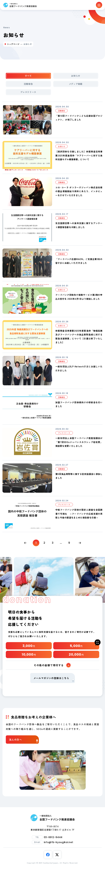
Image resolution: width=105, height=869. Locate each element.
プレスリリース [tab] (28, 92)
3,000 (28, 645)
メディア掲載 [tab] (76, 83)
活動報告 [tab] (28, 83)
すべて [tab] (28, 75)
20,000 (76, 654)
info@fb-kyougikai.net (58, 842)
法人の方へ (23, 740)
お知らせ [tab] (75, 75)
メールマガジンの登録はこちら (54, 679)
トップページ (13, 44)
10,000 (29, 654)
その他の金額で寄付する (52, 665)
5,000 (76, 645)
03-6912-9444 (53, 837)
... (61, 543)
